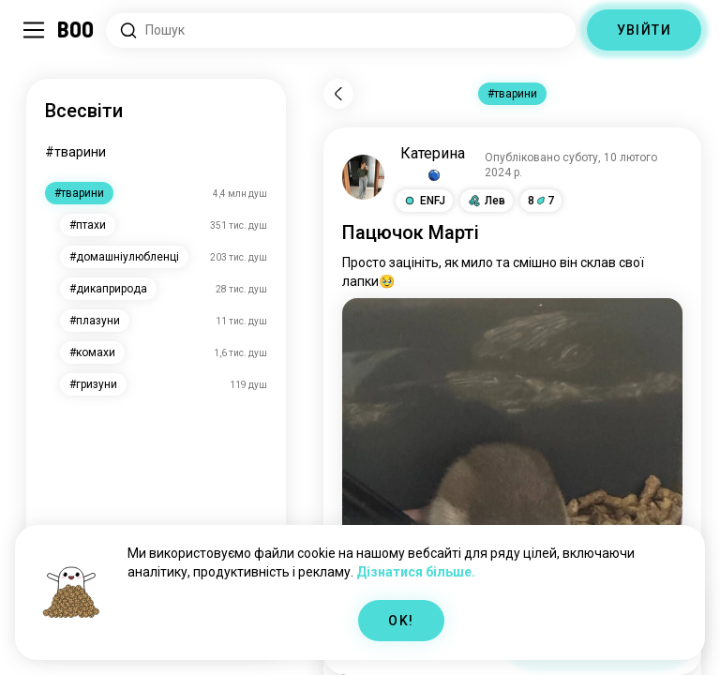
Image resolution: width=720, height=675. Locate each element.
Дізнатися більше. (415, 571)
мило (477, 262)
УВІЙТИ (644, 30)
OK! (400, 620)
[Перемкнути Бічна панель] (34, 30)
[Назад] (338, 94)
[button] (424, 200)
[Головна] (76, 30)
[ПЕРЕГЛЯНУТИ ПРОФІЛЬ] (363, 177)
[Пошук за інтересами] (341, 30)
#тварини (75, 151)
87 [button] (541, 200)
